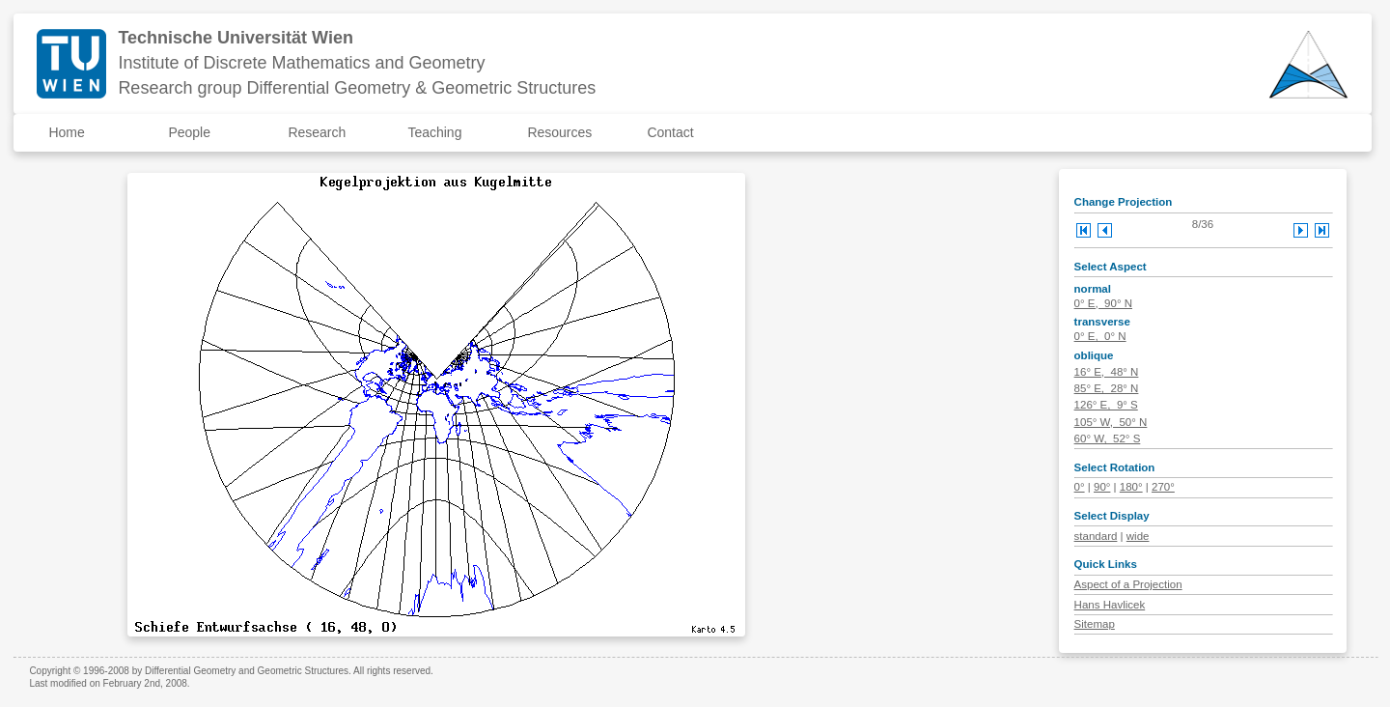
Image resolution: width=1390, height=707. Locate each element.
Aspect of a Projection (1128, 584)
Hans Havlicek (1110, 604)
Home (66, 132)
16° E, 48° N (1106, 372)
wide (1138, 536)
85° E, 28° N (1106, 388)
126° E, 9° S (1106, 404)
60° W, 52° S (1107, 438)
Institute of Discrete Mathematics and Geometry (301, 62)
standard (1096, 536)
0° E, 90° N (1103, 303)
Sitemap (1094, 624)
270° (1163, 487)
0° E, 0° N (1100, 336)
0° (1079, 487)
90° (1102, 487)
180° (1131, 487)
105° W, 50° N (1111, 422)
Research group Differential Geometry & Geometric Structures (357, 88)
